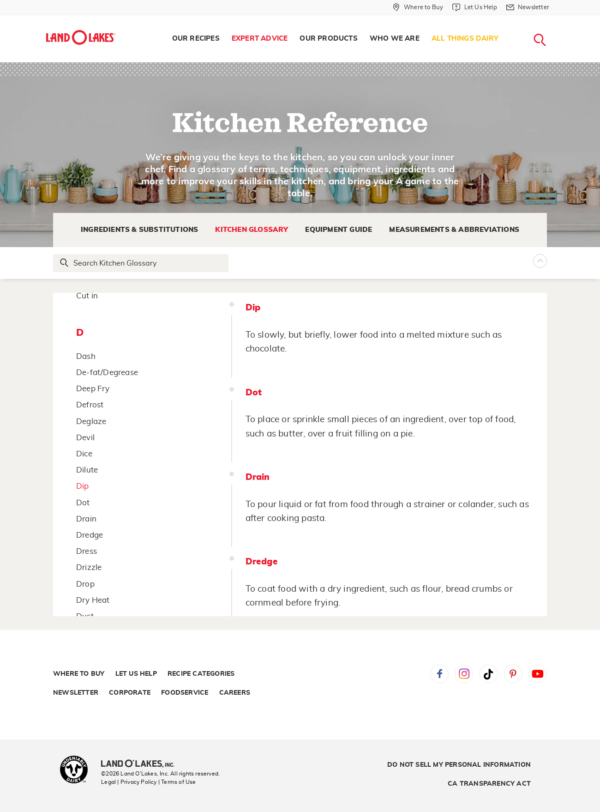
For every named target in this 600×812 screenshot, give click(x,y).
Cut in (87, 296)
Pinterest (513, 674)
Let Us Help (136, 674)
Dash (86, 356)
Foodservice (184, 693)
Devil (85, 438)
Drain (86, 519)
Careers (234, 693)
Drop (85, 584)
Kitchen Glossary (251, 229)
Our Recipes (196, 38)
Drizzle (89, 567)
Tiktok (489, 674)
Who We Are (395, 38)
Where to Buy (78, 674)
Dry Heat (93, 600)
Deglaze (91, 421)
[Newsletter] (528, 7)
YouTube (537, 674)
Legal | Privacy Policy (128, 782)
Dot (83, 503)
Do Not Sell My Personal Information (459, 765)
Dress (86, 551)
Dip (82, 486)
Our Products (328, 38)
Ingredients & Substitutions (139, 229)
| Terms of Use (177, 782)
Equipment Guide (338, 229)
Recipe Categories (201, 674)
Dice (84, 454)
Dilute (87, 470)
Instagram (464, 674)
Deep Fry (93, 389)
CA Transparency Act (489, 784)
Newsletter (75, 693)
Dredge (89, 535)
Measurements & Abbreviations (454, 229)
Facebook (439, 674)
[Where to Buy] (418, 7)
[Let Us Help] (474, 7)
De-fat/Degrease (107, 372)
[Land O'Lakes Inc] (141, 764)
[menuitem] (196, 38)
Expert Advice (260, 38)
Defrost (89, 405)
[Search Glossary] (141, 263)
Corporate (129, 693)
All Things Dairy (465, 38)
